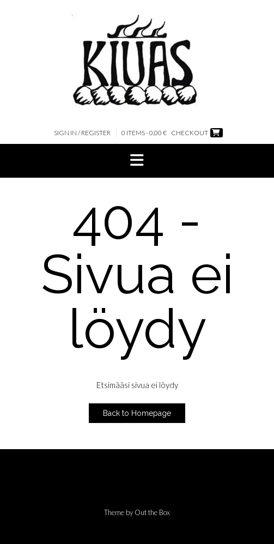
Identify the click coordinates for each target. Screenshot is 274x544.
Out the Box (152, 512)
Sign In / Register (82, 133)
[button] (137, 161)
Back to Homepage (137, 413)
